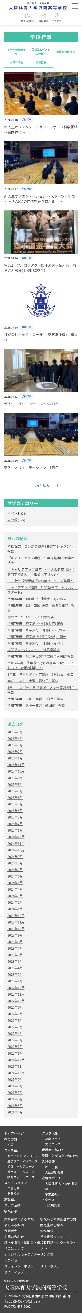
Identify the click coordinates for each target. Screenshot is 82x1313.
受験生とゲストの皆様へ (41, 51)
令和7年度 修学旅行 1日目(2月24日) (36, 643)
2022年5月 (15, 1027)
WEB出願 (51, 1167)
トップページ (14, 1133)
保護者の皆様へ (65, 51)
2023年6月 (15, 954)
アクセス (48, 1199)
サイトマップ (14, 1272)
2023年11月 (15, 922)
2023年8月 (15, 941)
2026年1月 (15, 758)
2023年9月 (15, 935)
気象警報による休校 (19, 1219)
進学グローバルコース (22, 1161)
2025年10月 (15, 771)
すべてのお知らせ (16, 51)
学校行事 (41, 62)
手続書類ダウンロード (56, 1236)
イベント (14, 513)
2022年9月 (15, 1007)
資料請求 (46, 1230)
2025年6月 (15, 797)
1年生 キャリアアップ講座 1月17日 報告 (40, 674)
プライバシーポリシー (20, 1266)
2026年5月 (15, 732)
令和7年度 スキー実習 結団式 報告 (36, 705)
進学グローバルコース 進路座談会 (33, 649)
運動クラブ (52, 1139)
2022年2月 (15, 1046)
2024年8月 (15, 863)
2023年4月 (15, 968)
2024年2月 (15, 902)
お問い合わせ (14, 1236)
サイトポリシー (51, 1266)
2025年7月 (15, 791)
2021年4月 (15, 1112)
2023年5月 (15, 961)
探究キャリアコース (21, 1166)
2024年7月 (15, 869)
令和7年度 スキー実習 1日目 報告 (35, 698)
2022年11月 (15, 994)
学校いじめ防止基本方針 (58, 1219)
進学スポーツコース (21, 1171)
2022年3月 (15, 1040)
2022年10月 (15, 1000)
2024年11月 (15, 843)
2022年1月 (15, 1053)
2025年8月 (15, 784)
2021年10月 (15, 1073)
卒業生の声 (52, 1194)
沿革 (10, 1144)
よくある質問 (14, 1225)
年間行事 (13, 1188)
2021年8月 (15, 1086)
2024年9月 (15, 856)
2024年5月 (15, 882)
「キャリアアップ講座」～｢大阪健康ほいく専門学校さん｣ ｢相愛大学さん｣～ (41, 572)
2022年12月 (15, 987)
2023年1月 (15, 981)
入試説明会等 (54, 1172)
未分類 (12, 519)
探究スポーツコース (21, 1177)
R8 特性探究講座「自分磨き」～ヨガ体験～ (40, 580)
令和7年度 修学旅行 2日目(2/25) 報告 (36, 636)
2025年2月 (15, 823)
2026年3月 (15, 745)
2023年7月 (15, 948)
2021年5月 (15, 1105)
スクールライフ (15, 1182)
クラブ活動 (16, 62)
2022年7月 (15, 1013)
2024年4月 (15, 889)
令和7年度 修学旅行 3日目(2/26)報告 (36, 630)
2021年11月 (15, 1066)
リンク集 (46, 1254)
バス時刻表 (52, 1205)
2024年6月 (15, 876)
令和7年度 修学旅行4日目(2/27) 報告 (35, 623)
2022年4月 (15, 1033)
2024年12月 (15, 836)
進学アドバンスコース (22, 1156)
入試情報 (48, 1161)
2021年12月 (15, 1059)
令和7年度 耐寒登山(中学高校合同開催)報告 (40, 656)
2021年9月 (15, 1079)
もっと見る (41, 485)
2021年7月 (15, 1092)
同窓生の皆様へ (51, 1225)
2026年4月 (15, 738)
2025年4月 (15, 810)
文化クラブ (52, 1144)
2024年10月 (15, 850)
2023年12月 (15, 915)
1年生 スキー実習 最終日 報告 (32, 680)
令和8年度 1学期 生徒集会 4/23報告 (37, 598)
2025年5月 (15, 804)
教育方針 (10, 1139)
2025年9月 (15, 778)
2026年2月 (15, 751)
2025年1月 (15, 830)
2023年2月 (15, 974)
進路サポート (51, 1178)
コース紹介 (12, 1150)
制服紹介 (13, 1193)
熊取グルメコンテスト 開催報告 (30, 617)
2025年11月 (15, 764)
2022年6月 (15, 1020)
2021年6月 (15, 1099)
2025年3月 (15, 817)
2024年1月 (15, 908)
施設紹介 (10, 1199)
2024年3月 (15, 895)
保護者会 (10, 1230)
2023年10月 (15, 928)
